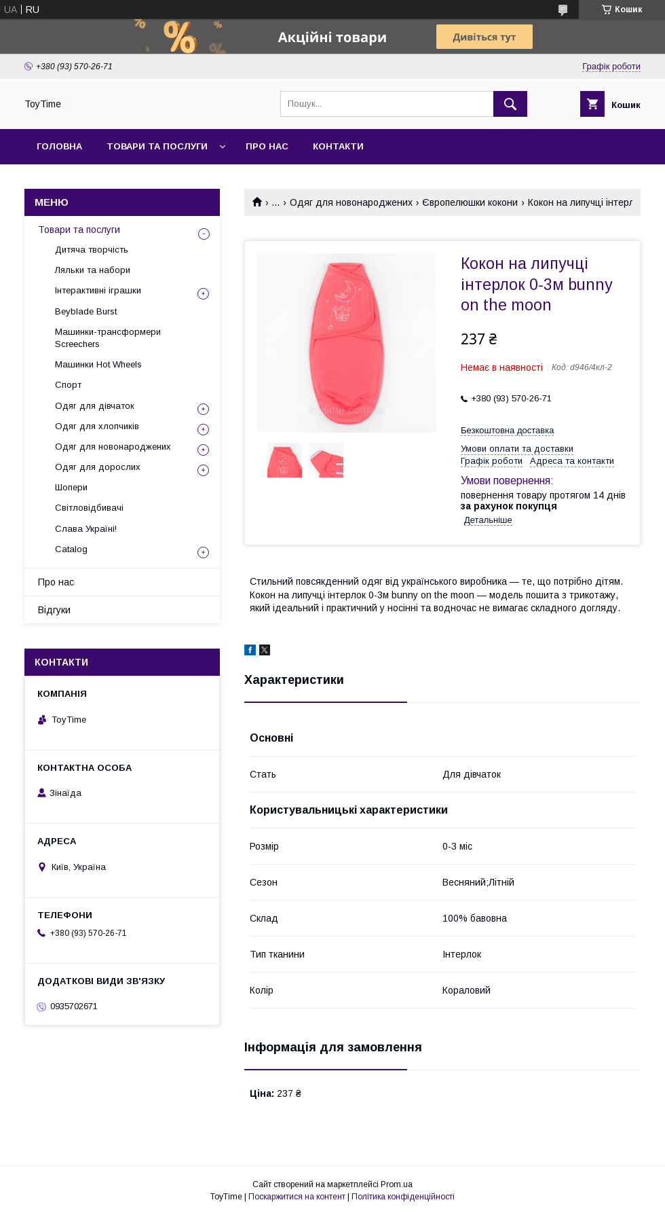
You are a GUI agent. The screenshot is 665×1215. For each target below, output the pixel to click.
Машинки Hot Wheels (98, 364)
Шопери (71, 487)
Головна (59, 146)
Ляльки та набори (92, 270)
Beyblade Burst (86, 311)
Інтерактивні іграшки (98, 290)
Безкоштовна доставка (507, 430)
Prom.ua (397, 1184)
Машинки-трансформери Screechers (108, 338)
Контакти (338, 146)
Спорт (68, 385)
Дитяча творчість (91, 249)
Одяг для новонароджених (351, 202)
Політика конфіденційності (403, 1196)
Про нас (267, 146)
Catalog (71, 549)
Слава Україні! (86, 529)
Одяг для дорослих (97, 467)
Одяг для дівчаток (94, 406)
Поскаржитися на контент (296, 1196)
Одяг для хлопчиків (97, 426)
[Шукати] (510, 104)
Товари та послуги (157, 146)
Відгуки (54, 609)
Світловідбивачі (89, 508)
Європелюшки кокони (470, 202)
